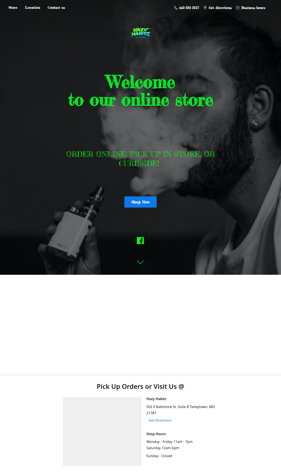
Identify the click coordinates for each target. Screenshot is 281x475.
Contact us (56, 7)
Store (13, 7)
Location (32, 7)
